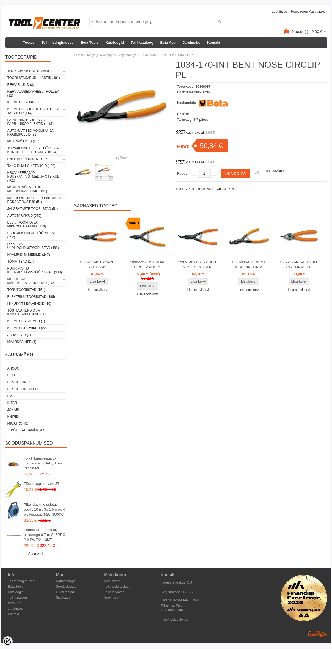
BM (9, 396)
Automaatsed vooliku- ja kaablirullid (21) (30, 132)
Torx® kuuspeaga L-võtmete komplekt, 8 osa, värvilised (44, 463)
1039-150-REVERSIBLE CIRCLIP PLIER (298, 264)
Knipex (13, 417)
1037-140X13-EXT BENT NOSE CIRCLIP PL (198, 264)
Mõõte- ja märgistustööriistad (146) (31, 281)
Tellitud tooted (114, 592)
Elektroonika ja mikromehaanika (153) (26, 224)
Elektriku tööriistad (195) (31, 297)
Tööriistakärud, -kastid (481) (33, 78)
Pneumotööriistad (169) (28, 159)
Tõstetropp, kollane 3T (41, 484)
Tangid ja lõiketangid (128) (31, 166)
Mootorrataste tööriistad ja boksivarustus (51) (34, 200)
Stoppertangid (127, 55)
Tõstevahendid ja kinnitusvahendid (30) (26, 312)
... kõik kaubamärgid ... (27, 430)
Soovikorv (111, 598)
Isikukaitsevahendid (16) (29, 304)
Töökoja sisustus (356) (28, 71)
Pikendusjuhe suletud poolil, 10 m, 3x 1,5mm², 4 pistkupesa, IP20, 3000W (44, 509)
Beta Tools (90, 42)
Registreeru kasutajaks (308, 11)
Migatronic (17, 423)
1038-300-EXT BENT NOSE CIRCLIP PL (248, 264)
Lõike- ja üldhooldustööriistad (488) (33, 246)
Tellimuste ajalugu (117, 586)
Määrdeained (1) (22, 342)
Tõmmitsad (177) (21, 261)
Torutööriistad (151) (26, 290)
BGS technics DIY (23, 389)
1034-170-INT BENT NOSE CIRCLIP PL (167, 55)
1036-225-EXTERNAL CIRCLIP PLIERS (147, 264)
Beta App (168, 42)
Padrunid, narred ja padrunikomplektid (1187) (30, 122)
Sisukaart (63, 598)
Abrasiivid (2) (19, 335)
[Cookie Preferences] (8, 641)
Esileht (78, 55)
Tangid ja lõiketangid (100, 55)
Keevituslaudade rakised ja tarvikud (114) (33, 111)
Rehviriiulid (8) (20, 85)
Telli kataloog (142, 42)
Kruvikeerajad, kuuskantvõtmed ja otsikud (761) (33, 176)
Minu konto (112, 581)
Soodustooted (66, 586)
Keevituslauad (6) (23, 102)
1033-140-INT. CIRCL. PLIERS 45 (97, 264)
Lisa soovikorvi (275, 171)
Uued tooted (65, 592)
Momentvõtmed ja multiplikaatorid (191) (27, 189)
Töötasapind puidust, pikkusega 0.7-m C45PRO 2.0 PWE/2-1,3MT (44, 535)
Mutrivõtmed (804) (24, 141)
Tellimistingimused (58, 42)
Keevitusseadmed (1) (26, 321)
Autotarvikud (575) (24, 216)
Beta (11, 375)
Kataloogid (114, 42)
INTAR (12, 403)
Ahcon (13, 368)
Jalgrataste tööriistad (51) (32, 209)
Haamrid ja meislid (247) (28, 255)
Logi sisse (279, 11)
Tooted (29, 42)
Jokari (13, 410)
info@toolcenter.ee (174, 620)
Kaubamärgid (66, 581)
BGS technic (18, 382)
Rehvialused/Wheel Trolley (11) (33, 93)
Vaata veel (35, 554)
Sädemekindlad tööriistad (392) (31, 235)
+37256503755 (172, 610)
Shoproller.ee (317, 634)
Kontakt (213, 42)
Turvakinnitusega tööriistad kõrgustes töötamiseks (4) (34, 150)
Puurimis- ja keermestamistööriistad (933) (34, 270)
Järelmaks (191, 42)
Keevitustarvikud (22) (27, 328)
